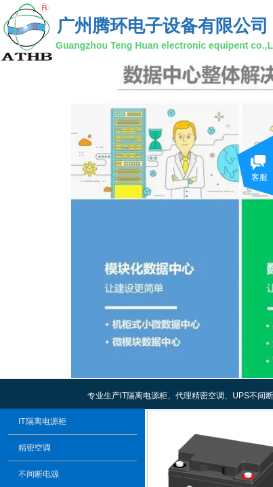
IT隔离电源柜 (42, 421)
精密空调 (34, 448)
